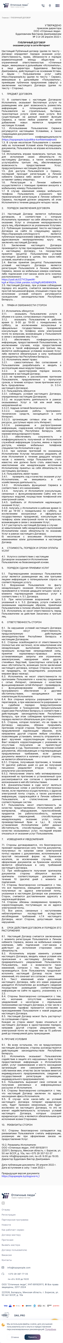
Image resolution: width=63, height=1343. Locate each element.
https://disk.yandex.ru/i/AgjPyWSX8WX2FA (32, 282)
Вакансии (7, 1255)
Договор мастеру (11, 1234)
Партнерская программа (15, 1219)
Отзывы (6, 1209)
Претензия (7, 1240)
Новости (6, 1224)
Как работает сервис (13, 1229)
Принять (32, 1337)
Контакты (7, 1260)
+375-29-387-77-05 (18, 1274)
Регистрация (8, 1214)
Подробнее (50, 1329)
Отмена (15, 1337)
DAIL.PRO (19, 1315)
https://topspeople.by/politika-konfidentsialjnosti (29, 139)
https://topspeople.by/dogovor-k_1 (21, 1176)
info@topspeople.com (18, 1267)
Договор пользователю (14, 1250)
